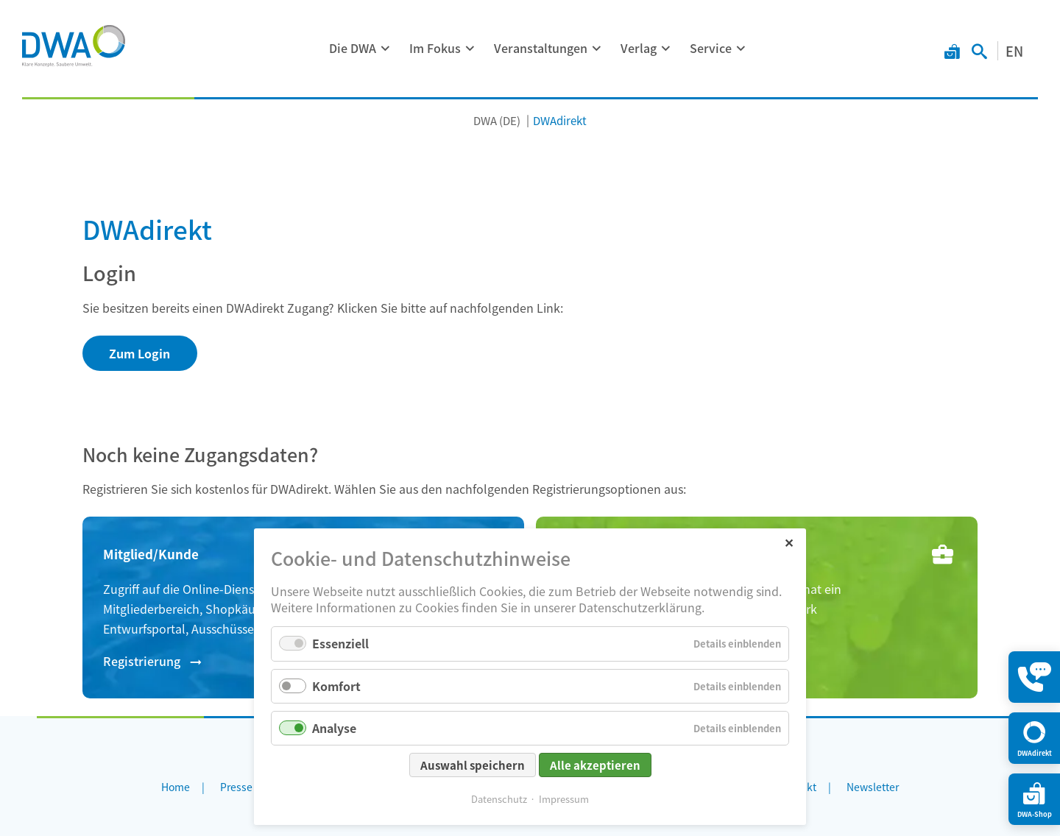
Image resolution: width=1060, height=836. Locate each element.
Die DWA (352, 48)
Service (711, 48)
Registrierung (141, 661)
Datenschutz (499, 799)
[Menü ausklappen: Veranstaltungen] (597, 48)
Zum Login (139, 353)
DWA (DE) (496, 120)
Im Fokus (435, 48)
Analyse (334, 728)
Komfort (336, 686)
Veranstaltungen (540, 48)
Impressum (564, 799)
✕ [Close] (789, 542)
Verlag (639, 48)
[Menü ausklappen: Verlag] (666, 48)
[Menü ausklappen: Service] (741, 48)
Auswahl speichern (472, 765)
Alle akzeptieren (595, 765)
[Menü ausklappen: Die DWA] (386, 48)
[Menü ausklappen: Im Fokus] (470, 48)
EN (1014, 50)
